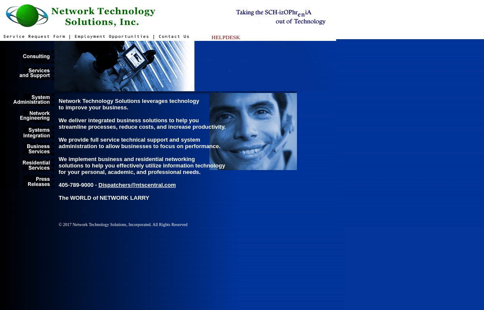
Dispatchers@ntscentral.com (137, 185)
